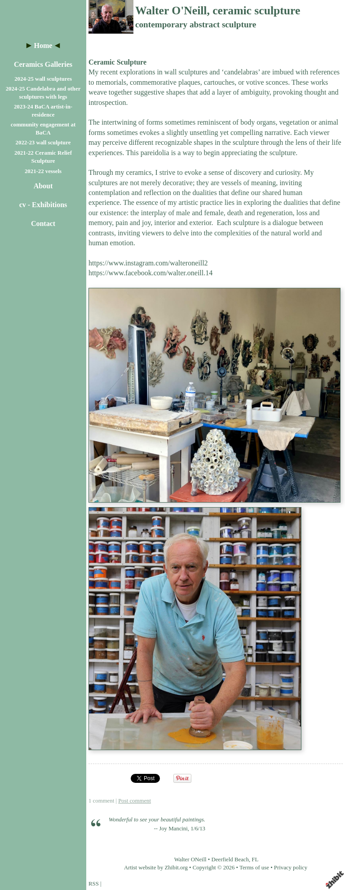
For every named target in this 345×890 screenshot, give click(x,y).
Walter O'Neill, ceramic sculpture (217, 10)
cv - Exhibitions (43, 204)
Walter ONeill (190, 859)
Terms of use (254, 867)
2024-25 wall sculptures (43, 79)
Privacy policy (290, 867)
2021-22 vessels (43, 171)
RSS (93, 884)
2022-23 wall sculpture (43, 142)
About (43, 186)
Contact (43, 223)
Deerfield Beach (230, 859)
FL (255, 859)
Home (43, 45)
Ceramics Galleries (43, 64)
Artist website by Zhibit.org (156, 867)
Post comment (134, 801)
